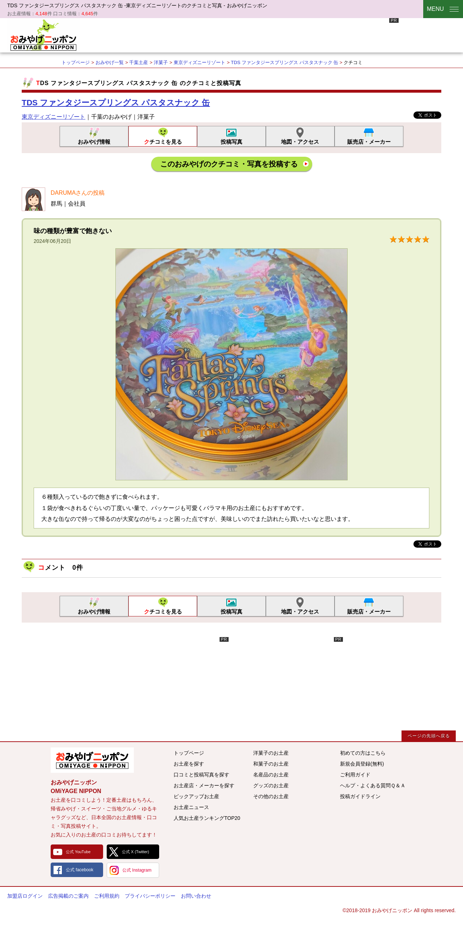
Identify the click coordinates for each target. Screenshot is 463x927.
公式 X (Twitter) (135, 852)
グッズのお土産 (271, 785)
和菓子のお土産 (271, 764)
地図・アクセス (300, 142)
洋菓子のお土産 (271, 753)
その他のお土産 (271, 796)
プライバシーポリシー (150, 896)
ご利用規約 (106, 896)
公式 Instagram (137, 870)
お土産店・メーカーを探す (204, 785)
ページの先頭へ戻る (429, 735)
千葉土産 (138, 62)
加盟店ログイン (25, 896)
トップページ (75, 62)
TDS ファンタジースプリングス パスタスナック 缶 (285, 62)
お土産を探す (189, 764)
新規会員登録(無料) (362, 764)
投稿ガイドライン (360, 796)
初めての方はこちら (363, 753)
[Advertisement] (267, 34)
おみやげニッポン (43, 34)
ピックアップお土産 (196, 796)
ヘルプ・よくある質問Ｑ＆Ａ (372, 785)
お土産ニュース (191, 807)
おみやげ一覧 (109, 62)
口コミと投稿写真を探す (201, 775)
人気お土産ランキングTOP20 (207, 818)
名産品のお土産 (271, 775)
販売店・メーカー (369, 142)
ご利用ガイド (355, 775)
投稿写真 (231, 142)
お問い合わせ (196, 896)
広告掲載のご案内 (68, 896)
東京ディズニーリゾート (199, 62)
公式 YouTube (78, 852)
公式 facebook (79, 869)
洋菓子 (161, 62)
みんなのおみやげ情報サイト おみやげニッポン (92, 760)
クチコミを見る (163, 142)
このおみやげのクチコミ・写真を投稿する (229, 164)
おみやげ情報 (94, 142)
